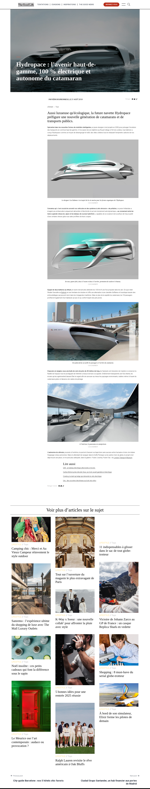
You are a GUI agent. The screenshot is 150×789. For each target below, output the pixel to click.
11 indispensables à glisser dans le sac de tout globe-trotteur (115, 550)
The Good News (86, 4)
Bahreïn (63, 292)
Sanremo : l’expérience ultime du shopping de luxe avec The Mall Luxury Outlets (30, 624)
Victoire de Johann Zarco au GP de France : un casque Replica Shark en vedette (117, 623)
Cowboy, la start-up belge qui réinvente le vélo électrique (82, 476)
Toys (22, 57)
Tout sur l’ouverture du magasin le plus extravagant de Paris (74, 578)
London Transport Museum (123, 458)
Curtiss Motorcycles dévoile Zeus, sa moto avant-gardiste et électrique (87, 472)
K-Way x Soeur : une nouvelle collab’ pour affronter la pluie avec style (74, 623)
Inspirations (69, 4)
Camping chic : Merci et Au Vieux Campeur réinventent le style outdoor (30, 552)
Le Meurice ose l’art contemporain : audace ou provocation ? (28, 742)
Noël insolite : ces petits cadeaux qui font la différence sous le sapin (30, 669)
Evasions (56, 4)
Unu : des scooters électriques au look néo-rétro (79, 481)
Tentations (42, 4)
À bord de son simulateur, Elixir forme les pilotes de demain (115, 717)
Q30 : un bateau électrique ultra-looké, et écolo (79, 468)
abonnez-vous (111, 4)
